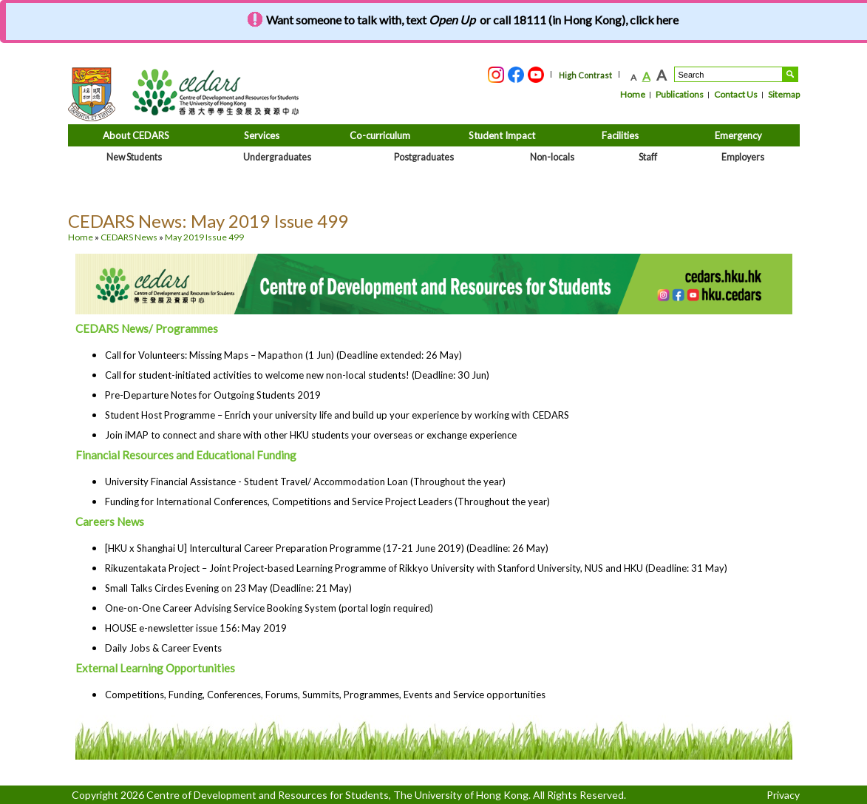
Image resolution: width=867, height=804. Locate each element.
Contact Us (736, 94)
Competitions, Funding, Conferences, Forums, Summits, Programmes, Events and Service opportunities (325, 694)
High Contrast (585, 75)
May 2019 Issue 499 (204, 237)
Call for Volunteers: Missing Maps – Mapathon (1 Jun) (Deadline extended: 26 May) (283, 355)
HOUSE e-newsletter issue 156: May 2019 (196, 628)
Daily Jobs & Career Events (163, 648)
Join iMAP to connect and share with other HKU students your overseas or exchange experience (311, 435)
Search (790, 74)
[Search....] (728, 74)
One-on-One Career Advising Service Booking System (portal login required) (269, 608)
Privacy (783, 794)
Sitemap (784, 94)
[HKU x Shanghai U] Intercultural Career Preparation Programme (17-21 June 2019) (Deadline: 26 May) (326, 548)
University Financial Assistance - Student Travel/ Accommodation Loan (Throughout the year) (305, 481)
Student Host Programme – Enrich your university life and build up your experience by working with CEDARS (337, 415)
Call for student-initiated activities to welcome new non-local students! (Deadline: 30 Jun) (297, 375)
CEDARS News (129, 237)
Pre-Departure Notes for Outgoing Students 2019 (213, 395)
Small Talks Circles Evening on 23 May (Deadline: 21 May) (228, 588)
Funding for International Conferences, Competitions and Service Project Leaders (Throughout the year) (327, 501)
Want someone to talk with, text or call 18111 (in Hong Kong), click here (472, 20)
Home (632, 94)
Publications (680, 94)
